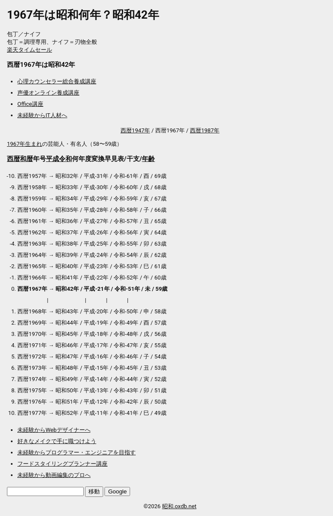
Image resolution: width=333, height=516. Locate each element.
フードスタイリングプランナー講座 (62, 463)
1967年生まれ (24, 144)
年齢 (148, 159)
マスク (96, 300)
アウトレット (67, 300)
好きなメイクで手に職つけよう (56, 441)
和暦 (26, 159)
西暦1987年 (204, 130)
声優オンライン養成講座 (48, 92)
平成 (52, 159)
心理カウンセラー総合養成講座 (56, 81)
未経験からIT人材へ (42, 115)
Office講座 (30, 104)
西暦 (13, 159)
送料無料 (141, 300)
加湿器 (117, 300)
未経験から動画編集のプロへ (54, 475)
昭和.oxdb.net (179, 506)
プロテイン (31, 300)
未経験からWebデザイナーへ (54, 430)
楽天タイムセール (29, 49)
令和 (65, 159)
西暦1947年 (135, 130)
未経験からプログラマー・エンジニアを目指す (76, 452)
